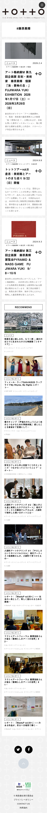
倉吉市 (22, 67)
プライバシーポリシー (23, 800)
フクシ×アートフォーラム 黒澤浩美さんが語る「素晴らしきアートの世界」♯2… (23, 638)
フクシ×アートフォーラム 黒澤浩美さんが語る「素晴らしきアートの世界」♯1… (23, 682)
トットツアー (24, 164)
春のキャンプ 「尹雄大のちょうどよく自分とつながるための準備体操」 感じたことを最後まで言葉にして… (23, 424)
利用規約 (23, 808)
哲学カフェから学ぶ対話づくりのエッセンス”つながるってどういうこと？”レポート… (23, 467)
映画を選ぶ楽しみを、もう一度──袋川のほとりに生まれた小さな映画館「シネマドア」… (23, 341)
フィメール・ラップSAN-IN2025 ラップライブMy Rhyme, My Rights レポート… (23, 384)
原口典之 (30, 245)
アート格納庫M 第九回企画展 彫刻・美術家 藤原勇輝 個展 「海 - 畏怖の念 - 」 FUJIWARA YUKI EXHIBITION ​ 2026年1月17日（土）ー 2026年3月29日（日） (18, 90)
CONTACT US (23, 804)
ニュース (10, 63)
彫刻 (29, 67)
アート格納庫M (12, 67)
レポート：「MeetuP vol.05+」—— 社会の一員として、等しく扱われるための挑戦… (23, 599)
